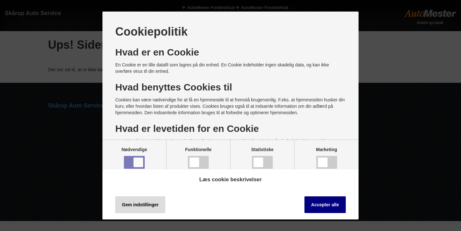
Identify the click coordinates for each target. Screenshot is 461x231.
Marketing (326, 158)
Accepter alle (325, 204)
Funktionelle (198, 158)
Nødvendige (134, 158)
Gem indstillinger (140, 204)
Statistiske (262, 158)
